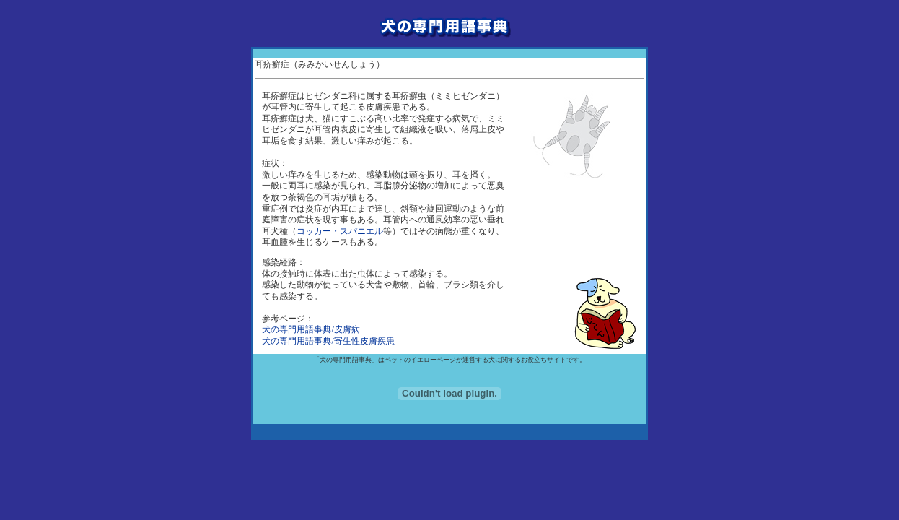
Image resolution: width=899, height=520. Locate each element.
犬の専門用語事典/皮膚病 (310, 329)
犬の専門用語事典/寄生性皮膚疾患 (328, 341)
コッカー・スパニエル (340, 231)
